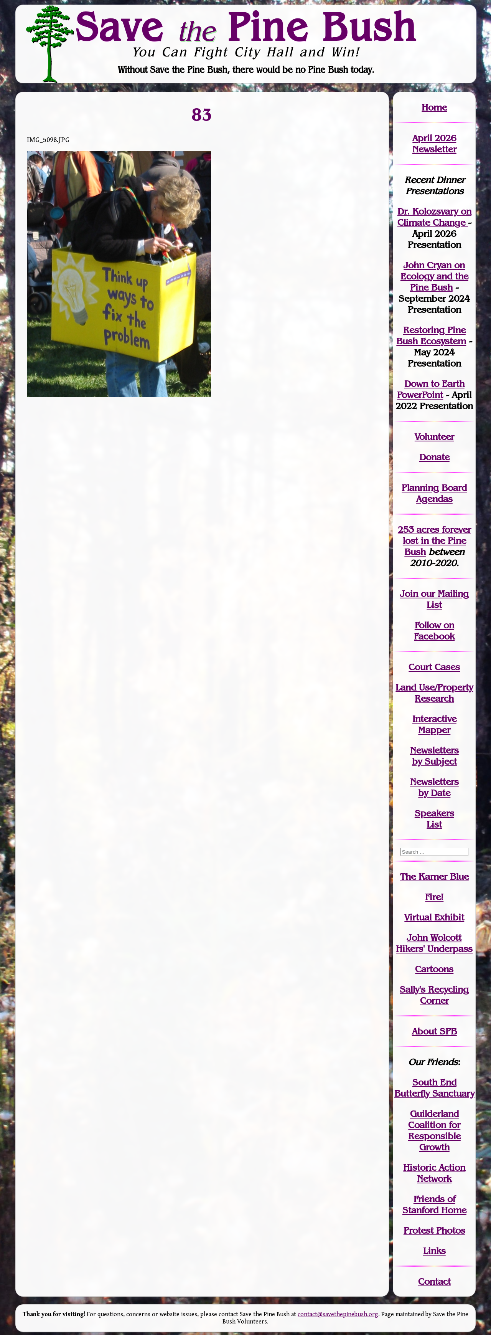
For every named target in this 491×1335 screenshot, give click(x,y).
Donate (434, 457)
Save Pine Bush (246, 26)
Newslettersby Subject (434, 756)
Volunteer (434, 436)
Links (434, 1250)
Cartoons (434, 969)
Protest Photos (434, 1230)
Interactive (434, 718)
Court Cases (434, 666)
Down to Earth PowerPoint (431, 389)
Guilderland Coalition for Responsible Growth (434, 1130)
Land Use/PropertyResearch (434, 693)
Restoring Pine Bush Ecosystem (431, 335)
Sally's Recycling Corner (434, 995)
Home (434, 107)
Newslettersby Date (434, 787)
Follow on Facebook (434, 631)
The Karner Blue (434, 876)
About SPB (434, 1031)
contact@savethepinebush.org (338, 1314)
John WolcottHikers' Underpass (434, 943)
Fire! (434, 896)
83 (202, 114)
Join (409, 593)
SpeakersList (434, 819)
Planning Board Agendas (434, 493)
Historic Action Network (434, 1173)
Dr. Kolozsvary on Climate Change (434, 217)
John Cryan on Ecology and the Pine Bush (434, 276)
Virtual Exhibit (434, 917)
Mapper (434, 729)
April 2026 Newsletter (434, 143)
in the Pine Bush (437, 540)
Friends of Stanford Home (434, 1204)
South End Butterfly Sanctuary (434, 1088)
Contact (434, 1281)
